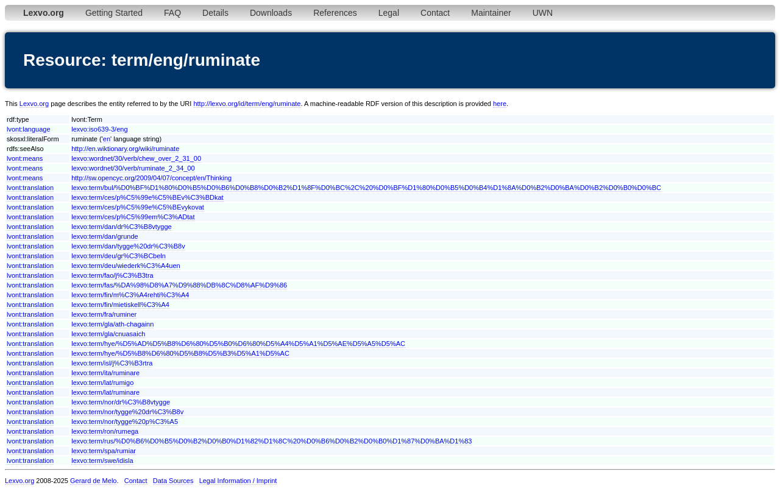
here (499, 103)
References (335, 13)
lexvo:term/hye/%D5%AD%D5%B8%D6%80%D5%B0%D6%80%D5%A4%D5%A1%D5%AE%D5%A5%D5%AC (238, 343)
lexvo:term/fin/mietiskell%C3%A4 (120, 304)
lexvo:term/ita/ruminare (105, 372)
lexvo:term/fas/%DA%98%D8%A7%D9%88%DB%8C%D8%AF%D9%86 (179, 285)
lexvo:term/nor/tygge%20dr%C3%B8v (127, 411)
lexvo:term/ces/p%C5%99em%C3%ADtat (132, 217)
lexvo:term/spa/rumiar (103, 450)
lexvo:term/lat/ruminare (105, 392)
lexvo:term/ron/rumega (104, 431)
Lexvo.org (34, 103)
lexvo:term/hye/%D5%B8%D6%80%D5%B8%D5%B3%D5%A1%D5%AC (180, 353)
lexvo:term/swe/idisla (102, 460)
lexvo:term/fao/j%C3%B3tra (112, 275)
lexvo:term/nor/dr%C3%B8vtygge (120, 402)
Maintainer (491, 13)
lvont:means (25, 158)
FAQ (172, 13)
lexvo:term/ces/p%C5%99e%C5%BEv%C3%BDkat (147, 197)
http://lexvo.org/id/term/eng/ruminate (246, 103)
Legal (388, 13)
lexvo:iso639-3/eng (99, 129)
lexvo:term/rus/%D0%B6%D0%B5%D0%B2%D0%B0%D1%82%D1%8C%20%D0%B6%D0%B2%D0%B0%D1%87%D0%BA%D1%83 (271, 441)
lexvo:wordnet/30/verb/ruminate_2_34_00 (132, 168)
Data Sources (173, 480)
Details (215, 13)
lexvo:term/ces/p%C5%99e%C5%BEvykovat (137, 207)
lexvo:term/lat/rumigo (102, 382)
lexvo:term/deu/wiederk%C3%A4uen (125, 265)
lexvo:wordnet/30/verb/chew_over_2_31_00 (136, 158)
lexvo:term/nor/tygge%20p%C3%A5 (124, 421)
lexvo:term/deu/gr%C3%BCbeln (118, 256)
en (106, 139)
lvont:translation (30, 187)
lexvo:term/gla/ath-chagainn (112, 324)
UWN (543, 13)
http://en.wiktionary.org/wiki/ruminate (125, 148)
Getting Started (114, 13)
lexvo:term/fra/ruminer (103, 314)
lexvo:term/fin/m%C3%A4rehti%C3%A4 (130, 294)
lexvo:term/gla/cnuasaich (108, 333)
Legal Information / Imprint (238, 480)
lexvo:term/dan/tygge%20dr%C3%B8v (128, 246)
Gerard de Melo (93, 480)
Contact (435, 13)
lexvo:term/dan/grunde (104, 236)
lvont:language (29, 129)
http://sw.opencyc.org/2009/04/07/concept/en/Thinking (151, 178)
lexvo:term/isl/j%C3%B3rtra (111, 363)
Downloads (271, 13)
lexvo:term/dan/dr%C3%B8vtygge (121, 226)
